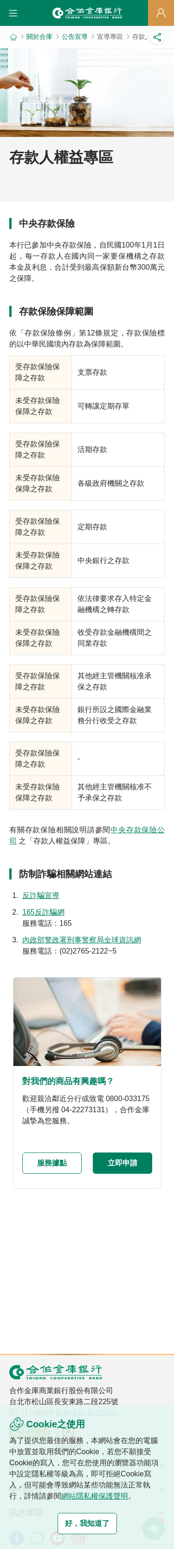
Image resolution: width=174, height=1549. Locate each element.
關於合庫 (39, 36)
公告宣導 (75, 36)
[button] (13, 13)
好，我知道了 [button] (87, 1523)
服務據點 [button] (52, 1163)
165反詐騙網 (43, 912)
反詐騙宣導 (40, 895)
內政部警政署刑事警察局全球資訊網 (81, 940)
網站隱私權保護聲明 (94, 1496)
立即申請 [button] (122, 1163)
